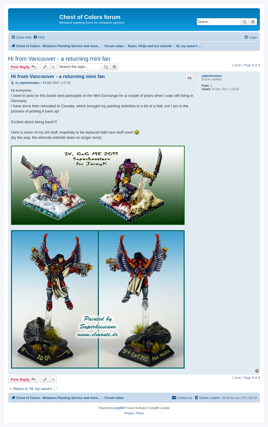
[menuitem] (39, 37)
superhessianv (211, 75)
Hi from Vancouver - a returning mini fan (59, 59)
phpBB (119, 408)
